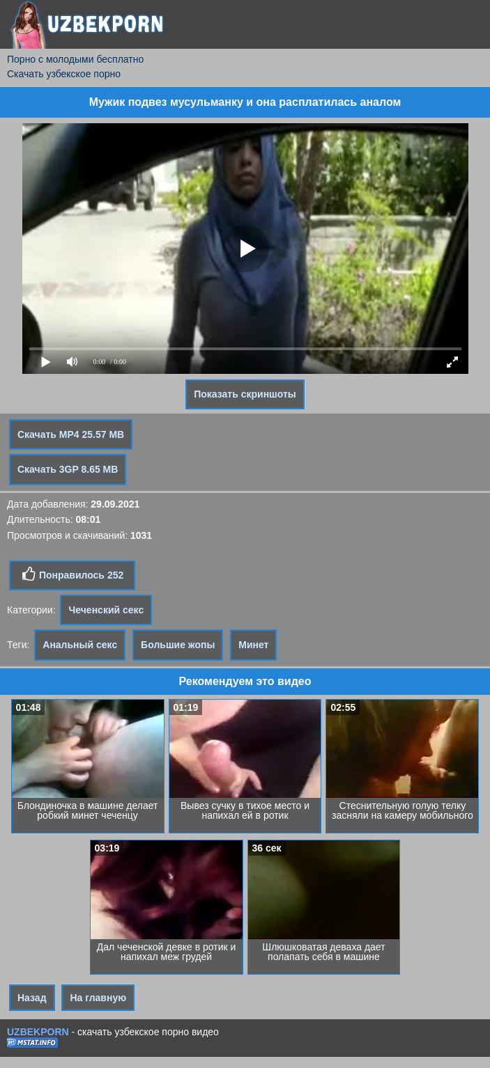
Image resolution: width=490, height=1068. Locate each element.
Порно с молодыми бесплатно (75, 59)
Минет (253, 644)
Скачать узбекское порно (64, 73)
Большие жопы (178, 644)
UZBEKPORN (38, 1031)
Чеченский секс (106, 609)
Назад (32, 997)
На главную (98, 997)
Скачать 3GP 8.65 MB (67, 469)
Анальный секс (80, 644)
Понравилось (72, 574)
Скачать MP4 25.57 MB (70, 434)
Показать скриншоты (245, 394)
